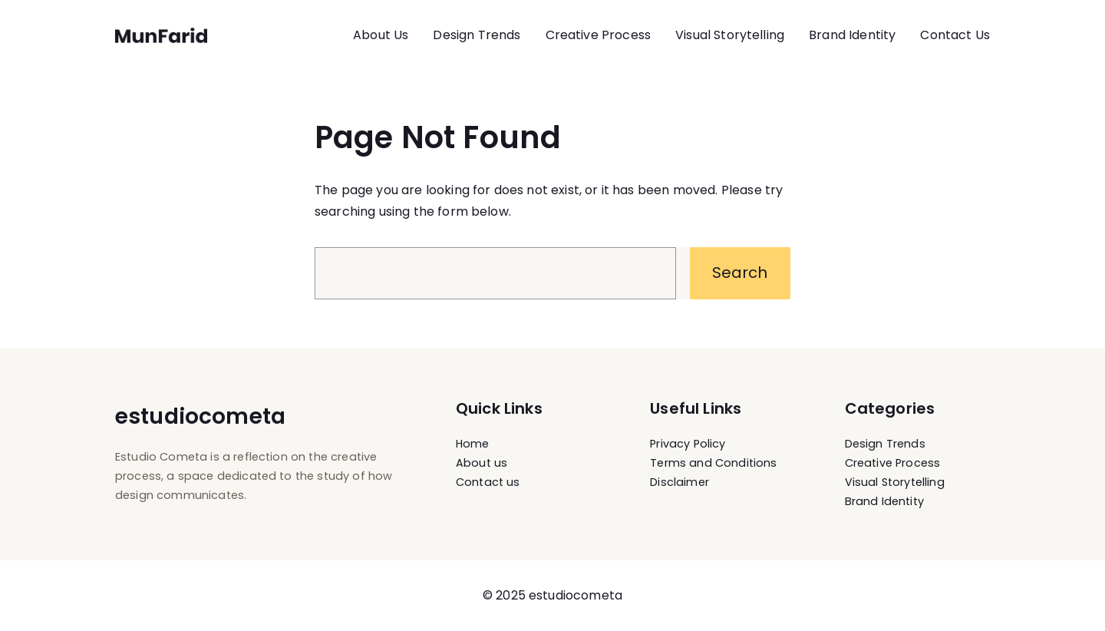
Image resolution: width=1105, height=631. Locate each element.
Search (739, 272)
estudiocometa (200, 416)
